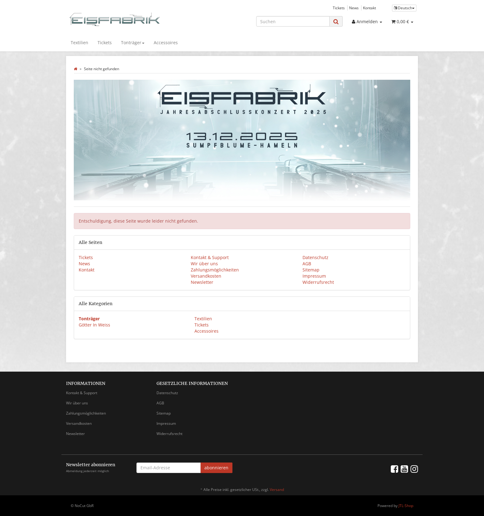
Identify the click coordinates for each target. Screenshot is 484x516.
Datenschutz (315, 257)
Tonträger (132, 42)
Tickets (339, 7)
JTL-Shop (405, 505)
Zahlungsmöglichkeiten (215, 270)
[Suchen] (293, 21)
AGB (306, 264)
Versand (277, 489)
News (354, 7)
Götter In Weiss (94, 325)
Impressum (314, 276)
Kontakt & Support (210, 257)
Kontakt (369, 7)
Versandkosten (206, 276)
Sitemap (310, 270)
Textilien (79, 42)
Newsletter (202, 282)
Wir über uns (204, 264)
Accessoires (166, 42)
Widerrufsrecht (318, 282)
